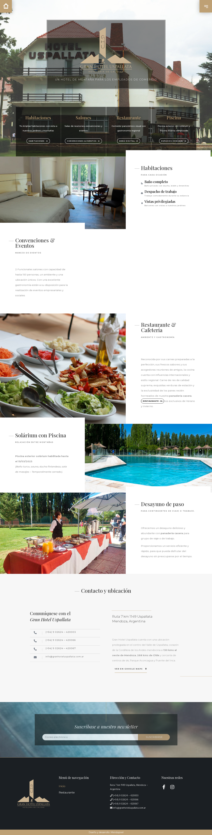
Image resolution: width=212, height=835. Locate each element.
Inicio (62, 786)
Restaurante (67, 792)
